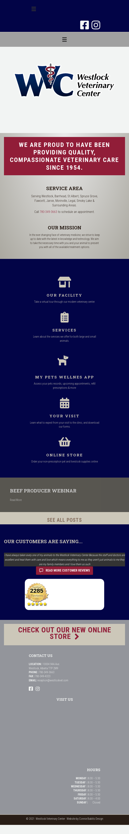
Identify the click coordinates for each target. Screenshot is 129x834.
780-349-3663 (48, 212)
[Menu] (34, 9)
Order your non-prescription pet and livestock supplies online (64, 461)
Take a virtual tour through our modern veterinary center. (64, 301)
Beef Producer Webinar (52, 490)
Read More (24, 500)
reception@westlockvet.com (52, 680)
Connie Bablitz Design (91, 818)
